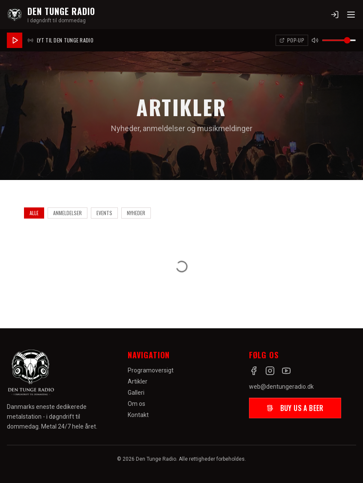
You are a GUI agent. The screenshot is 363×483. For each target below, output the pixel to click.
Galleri (136, 392)
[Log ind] (334, 14)
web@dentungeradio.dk (281, 386)
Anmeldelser (67, 212)
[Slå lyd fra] (315, 40)
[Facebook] (253, 370)
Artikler (137, 381)
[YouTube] (286, 370)
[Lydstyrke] (339, 40)
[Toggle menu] (351, 14)
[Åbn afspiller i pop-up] (292, 40)
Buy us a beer (295, 408)
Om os (136, 403)
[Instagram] (270, 370)
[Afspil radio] (14, 40)
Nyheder (136, 212)
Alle (34, 212)
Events (104, 212)
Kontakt (138, 414)
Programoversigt (151, 370)
